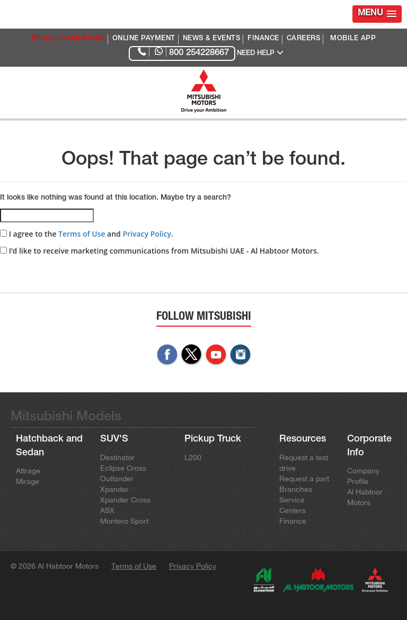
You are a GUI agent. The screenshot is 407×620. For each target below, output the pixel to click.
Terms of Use (81, 234)
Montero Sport (124, 521)
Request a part (304, 478)
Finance (292, 521)
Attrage (28, 470)
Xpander (114, 489)
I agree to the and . (86, 234)
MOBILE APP (353, 38)
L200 (192, 457)
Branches (295, 489)
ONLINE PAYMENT (143, 38)
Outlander (117, 478)
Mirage (27, 481)
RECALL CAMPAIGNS (68, 38)
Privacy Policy (146, 234)
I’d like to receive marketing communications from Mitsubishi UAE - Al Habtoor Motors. (159, 251)
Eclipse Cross (123, 468)
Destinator (117, 457)
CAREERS (304, 38)
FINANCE (263, 38)
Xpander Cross (125, 500)
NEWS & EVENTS (212, 38)
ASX (107, 510)
